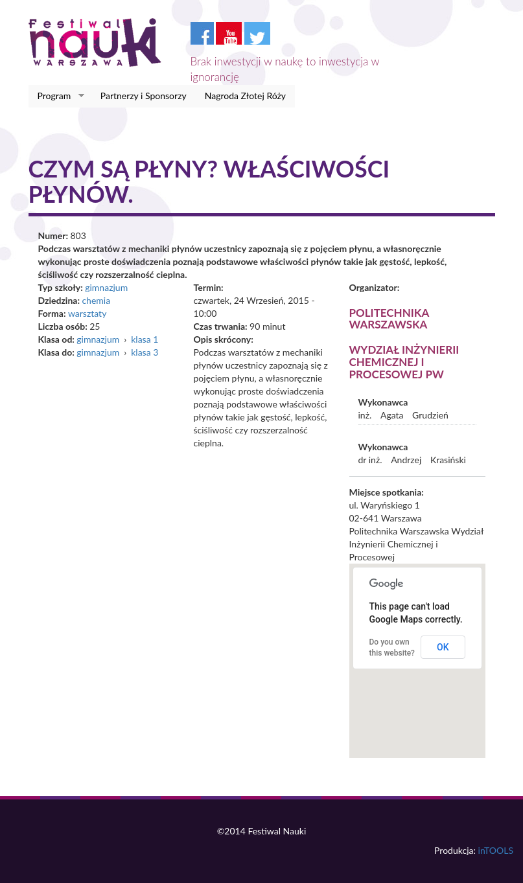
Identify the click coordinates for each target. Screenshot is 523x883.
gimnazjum (106, 287)
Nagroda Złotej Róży (245, 95)
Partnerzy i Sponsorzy (143, 95)
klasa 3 (144, 352)
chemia (96, 300)
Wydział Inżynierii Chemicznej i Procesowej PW (404, 361)
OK (443, 647)
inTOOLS (495, 850)
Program (57, 96)
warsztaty (87, 313)
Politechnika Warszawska (389, 319)
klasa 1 (144, 339)
